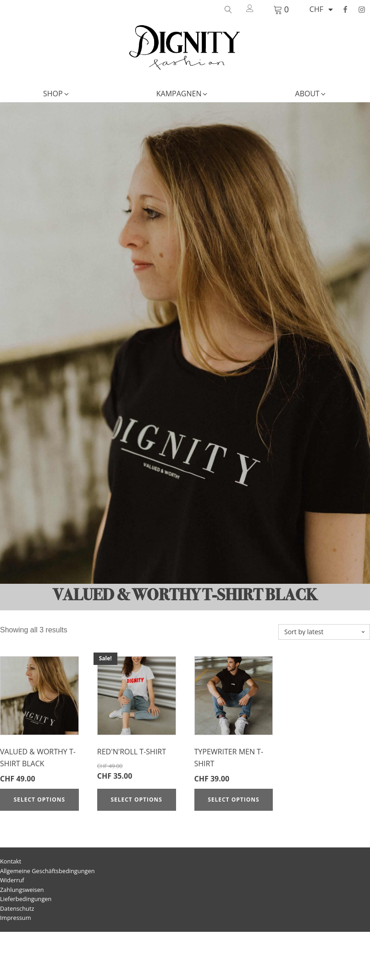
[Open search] (228, 10)
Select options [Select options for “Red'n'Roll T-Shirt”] (136, 799)
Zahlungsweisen (22, 890)
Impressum (15, 917)
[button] (57, 94)
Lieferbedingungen (25, 899)
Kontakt (10, 861)
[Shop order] (324, 632)
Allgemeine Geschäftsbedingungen (47, 871)
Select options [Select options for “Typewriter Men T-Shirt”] (233, 799)
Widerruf (12, 880)
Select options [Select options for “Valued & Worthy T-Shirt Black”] (39, 799)
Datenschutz (17, 908)
